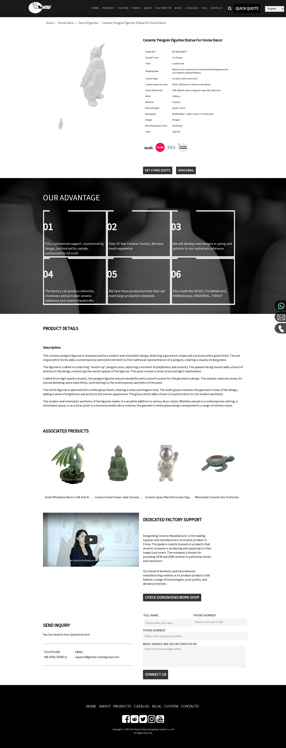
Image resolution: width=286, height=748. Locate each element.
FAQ (204, 8)
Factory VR (164, 8)
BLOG (157, 706)
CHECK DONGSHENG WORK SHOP (172, 597)
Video (136, 8)
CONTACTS (190, 706)
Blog (178, 8)
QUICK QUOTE (246, 8)
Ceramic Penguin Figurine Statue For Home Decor (134, 23)
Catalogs (192, 8)
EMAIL (79, 652)
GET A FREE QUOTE (157, 170)
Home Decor (66, 23)
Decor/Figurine (88, 23)
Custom (123, 8)
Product (108, 8)
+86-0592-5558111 (55, 657)
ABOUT (105, 706)
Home (95, 8)
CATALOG (142, 706)
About (147, 8)
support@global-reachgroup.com (97, 657)
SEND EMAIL (186, 170)
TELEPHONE (52, 652)
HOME (91, 706)
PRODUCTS (122, 706)
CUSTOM (171, 706)
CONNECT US (155, 674)
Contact (216, 8)
